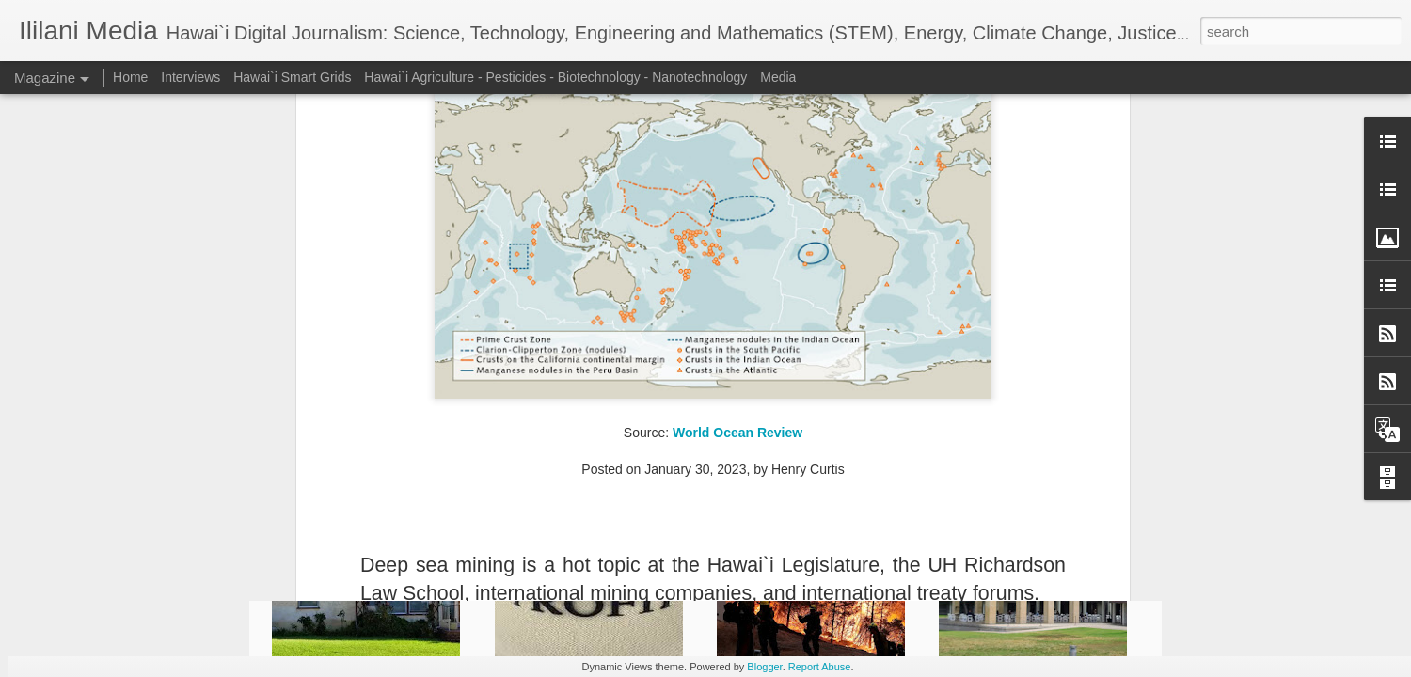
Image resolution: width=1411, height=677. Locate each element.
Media (778, 77)
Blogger (764, 666)
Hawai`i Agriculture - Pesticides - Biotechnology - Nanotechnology (555, 77)
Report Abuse (819, 666)
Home (130, 77)
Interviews (190, 77)
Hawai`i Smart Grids (292, 77)
